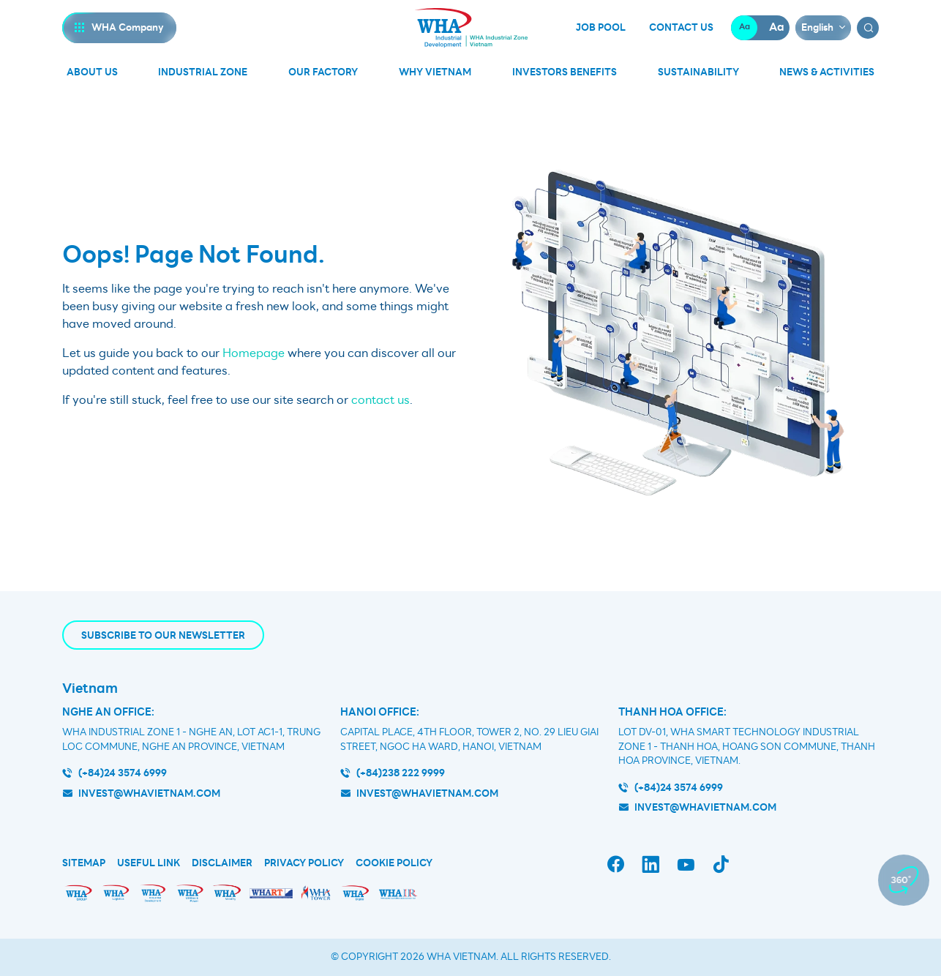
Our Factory (323, 72)
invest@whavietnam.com (149, 793)
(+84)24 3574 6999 (122, 773)
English (817, 27)
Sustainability (698, 72)
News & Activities (826, 72)
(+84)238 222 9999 (400, 773)
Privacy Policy (304, 863)
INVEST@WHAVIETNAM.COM (705, 807)
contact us (380, 400)
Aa (744, 27)
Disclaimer (222, 863)
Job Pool (601, 27)
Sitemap (83, 863)
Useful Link (148, 863)
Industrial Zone (202, 72)
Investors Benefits (564, 72)
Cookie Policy (394, 863)
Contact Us (681, 27)
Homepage (253, 353)
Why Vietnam (435, 72)
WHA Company (127, 27)
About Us (92, 72)
